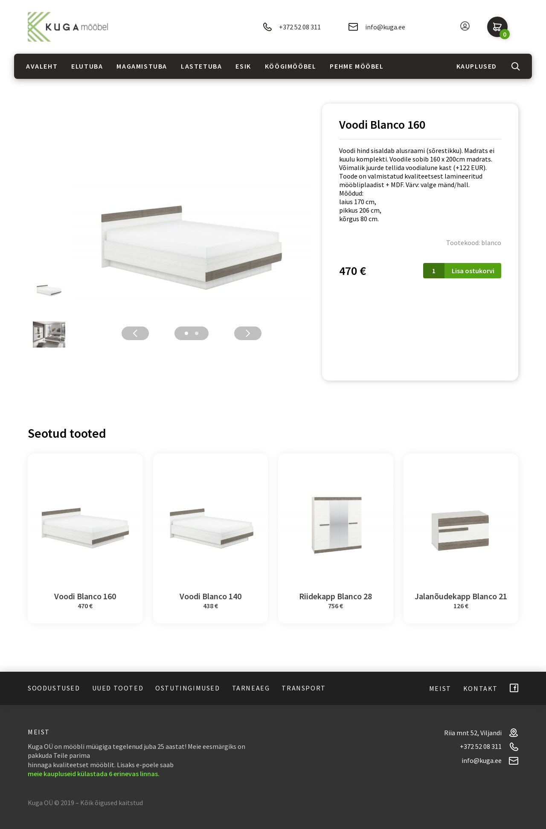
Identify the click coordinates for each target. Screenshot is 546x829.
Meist (440, 688)
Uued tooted (118, 688)
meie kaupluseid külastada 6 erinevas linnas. (94, 773)
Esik (243, 66)
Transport (303, 688)
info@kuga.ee (377, 27)
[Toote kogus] (433, 270)
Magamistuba (141, 66)
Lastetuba (201, 66)
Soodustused (54, 688)
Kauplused (476, 66)
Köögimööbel (291, 66)
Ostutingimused (187, 688)
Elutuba (87, 66)
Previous (135, 333)
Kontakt (480, 688)
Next (247, 333)
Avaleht (42, 66)
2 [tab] (196, 333)
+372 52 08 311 (292, 27)
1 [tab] (186, 333)
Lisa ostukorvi (473, 270)
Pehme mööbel (356, 66)
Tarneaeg (251, 688)
